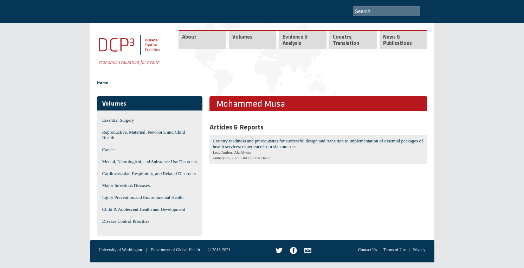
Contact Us (367, 249)
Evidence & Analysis (295, 40)
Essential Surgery (118, 120)
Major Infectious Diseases (126, 185)
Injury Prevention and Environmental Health (143, 197)
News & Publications (397, 40)
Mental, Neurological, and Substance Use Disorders (149, 161)
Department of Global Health (175, 249)
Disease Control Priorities (125, 221)
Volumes (242, 37)
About (189, 37)
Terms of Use (394, 249)
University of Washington (120, 249)
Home (102, 83)
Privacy (419, 249)
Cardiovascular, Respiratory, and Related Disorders (149, 173)
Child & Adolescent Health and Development (143, 209)
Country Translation (346, 40)
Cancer (108, 149)
